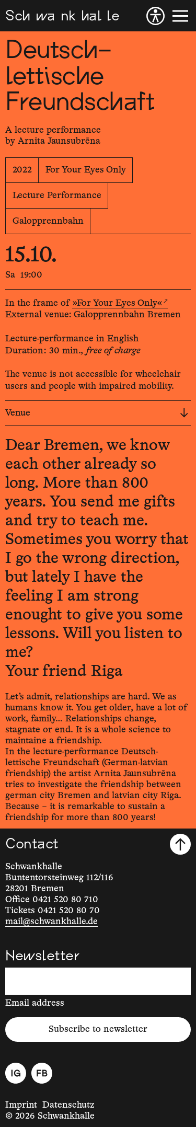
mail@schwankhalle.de (51, 921)
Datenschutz (68, 1105)
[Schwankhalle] (62, 16)
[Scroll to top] (180, 844)
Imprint (21, 1105)
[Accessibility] (155, 16)
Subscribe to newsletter (98, 1029)
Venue (96, 413)
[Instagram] (15, 1073)
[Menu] (180, 16)
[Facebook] (41, 1073)
